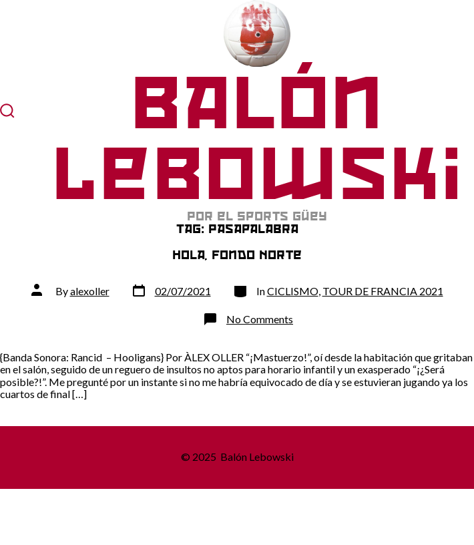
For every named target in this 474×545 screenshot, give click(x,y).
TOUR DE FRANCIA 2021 (382, 291)
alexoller (89, 291)
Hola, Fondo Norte (237, 255)
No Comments (259, 319)
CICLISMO (292, 291)
